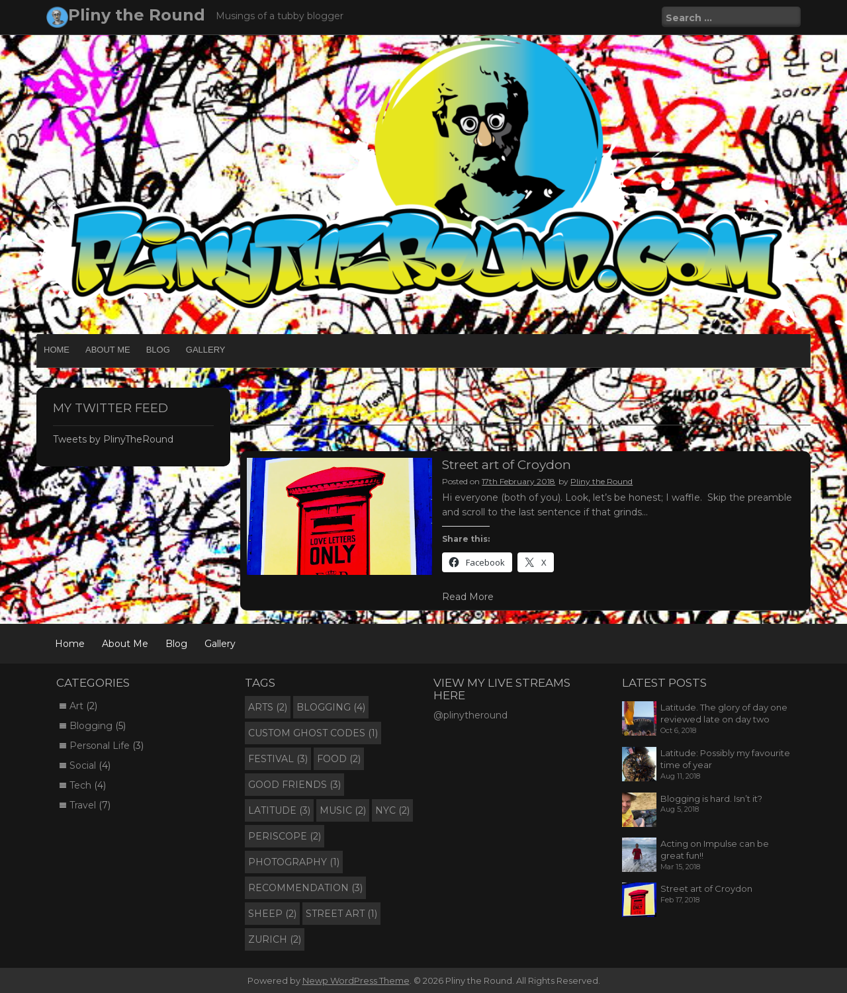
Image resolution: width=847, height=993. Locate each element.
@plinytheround (470, 715)
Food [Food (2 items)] (339, 759)
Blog (158, 350)
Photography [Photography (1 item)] (293, 862)
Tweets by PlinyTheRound (113, 439)
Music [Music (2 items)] (343, 810)
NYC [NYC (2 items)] (392, 810)
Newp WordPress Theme (356, 980)
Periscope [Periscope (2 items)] (284, 836)
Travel (82, 805)
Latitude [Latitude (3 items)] (279, 810)
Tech (80, 785)
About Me (107, 350)
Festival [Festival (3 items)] (278, 759)
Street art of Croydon (506, 464)
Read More (468, 597)
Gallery (206, 350)
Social (82, 765)
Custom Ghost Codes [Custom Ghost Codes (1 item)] (313, 733)
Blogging (90, 726)
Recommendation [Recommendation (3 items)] (305, 888)
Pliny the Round (136, 14)
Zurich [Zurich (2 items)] (274, 939)
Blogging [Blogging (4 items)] (330, 707)
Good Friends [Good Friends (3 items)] (294, 785)
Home (56, 350)
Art (76, 706)
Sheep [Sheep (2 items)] (272, 914)
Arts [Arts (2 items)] (267, 707)
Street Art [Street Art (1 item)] (341, 914)
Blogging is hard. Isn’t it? (711, 798)
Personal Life (99, 746)
